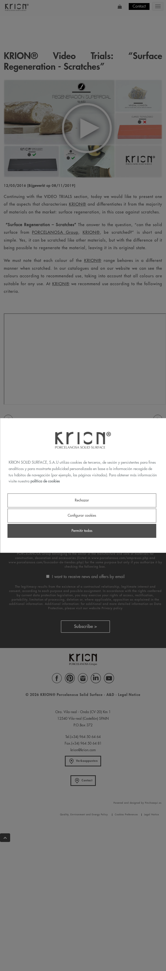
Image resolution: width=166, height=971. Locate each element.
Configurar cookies (82, 515)
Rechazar (82, 500)
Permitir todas (81, 531)
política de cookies (45, 481)
